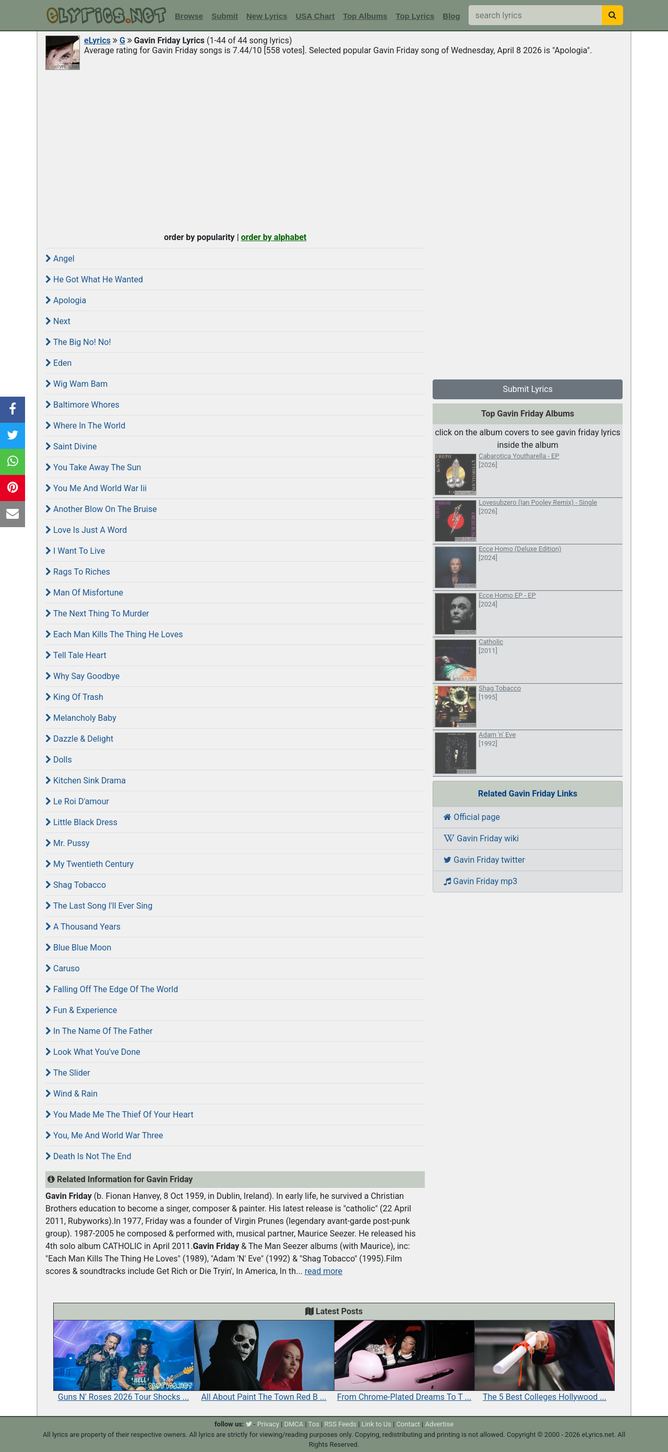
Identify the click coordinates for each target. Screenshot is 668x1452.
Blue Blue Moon (78, 948)
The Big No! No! (78, 342)
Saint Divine (71, 446)
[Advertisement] (334, 150)
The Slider (67, 1073)
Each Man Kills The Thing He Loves (114, 634)
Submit (224, 15)
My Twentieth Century (89, 864)
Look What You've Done (92, 1052)
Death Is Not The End (88, 1156)
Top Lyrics (415, 15)
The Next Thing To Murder (97, 613)
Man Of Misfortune (84, 593)
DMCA (293, 1424)
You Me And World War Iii (96, 488)
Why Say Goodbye (82, 676)
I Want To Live (75, 551)
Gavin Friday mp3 (480, 881)
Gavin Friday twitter (484, 860)
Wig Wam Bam (76, 384)
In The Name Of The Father (99, 1031)
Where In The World (85, 426)
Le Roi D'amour (77, 801)
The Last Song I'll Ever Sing (98, 906)
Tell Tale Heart (75, 655)
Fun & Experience (81, 1010)
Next (57, 321)
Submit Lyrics (528, 389)
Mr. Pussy (67, 843)
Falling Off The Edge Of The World (111, 989)
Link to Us (376, 1424)
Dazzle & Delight (79, 739)
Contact (408, 1424)
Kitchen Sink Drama (85, 780)
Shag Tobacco (75, 885)
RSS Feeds (341, 1424)
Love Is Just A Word (86, 530)
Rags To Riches (77, 572)
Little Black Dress (81, 822)
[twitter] (249, 1424)
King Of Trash (74, 697)
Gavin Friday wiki (481, 838)
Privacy (268, 1424)
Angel (60, 259)
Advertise (439, 1424)
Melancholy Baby (80, 718)
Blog (451, 15)
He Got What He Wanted (94, 279)
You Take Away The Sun (93, 467)
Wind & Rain (71, 1094)
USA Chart (315, 15)
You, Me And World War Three (104, 1135)
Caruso (62, 968)
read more (323, 1271)
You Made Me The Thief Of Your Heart (119, 1115)
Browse (189, 15)
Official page (472, 817)
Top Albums (365, 15)
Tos (313, 1424)
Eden (58, 363)
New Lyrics (267, 15)
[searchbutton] (612, 15)
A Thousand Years (83, 927)
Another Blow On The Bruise (101, 509)
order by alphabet (274, 237)
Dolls (58, 760)
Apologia (65, 300)
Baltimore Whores (82, 405)
